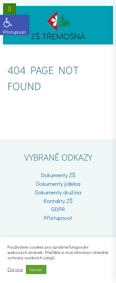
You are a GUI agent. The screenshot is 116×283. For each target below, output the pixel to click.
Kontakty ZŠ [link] (58, 200)
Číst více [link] (15, 269)
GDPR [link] (58, 209)
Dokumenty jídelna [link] (58, 183)
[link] (14, 25)
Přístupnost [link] (58, 217)
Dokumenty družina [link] (58, 192)
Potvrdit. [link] (36, 269)
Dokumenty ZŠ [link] (58, 175)
